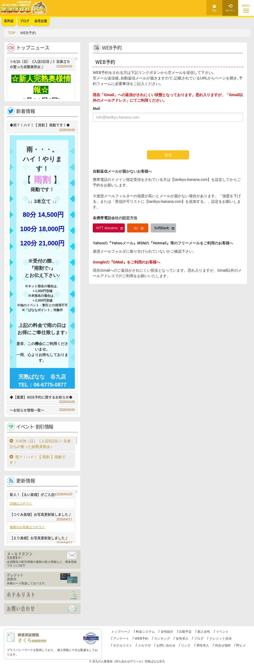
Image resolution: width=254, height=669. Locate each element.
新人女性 (203, 632)
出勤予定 (185, 632)
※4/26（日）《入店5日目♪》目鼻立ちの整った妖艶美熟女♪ (41, 64)
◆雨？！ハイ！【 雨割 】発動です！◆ (42, 125)
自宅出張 (40, 21)
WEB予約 (141, 638)
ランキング (162, 638)
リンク (186, 645)
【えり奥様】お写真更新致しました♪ (41, 538)
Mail (96, 108)
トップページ (120, 632)
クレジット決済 (220, 638)
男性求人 (202, 645)
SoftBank (164, 228)
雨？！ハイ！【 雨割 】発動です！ (38, 460)
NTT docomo (109, 228)
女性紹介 (167, 632)
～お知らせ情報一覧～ (42, 409)
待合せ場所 (223, 645)
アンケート (121, 638)
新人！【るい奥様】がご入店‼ (41, 494)
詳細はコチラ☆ (21, 503)
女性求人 (182, 638)
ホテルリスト (122, 645)
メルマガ (144, 645)
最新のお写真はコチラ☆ (27, 527)
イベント (222, 632)
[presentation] (133, 136)
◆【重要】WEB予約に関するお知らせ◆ (42, 397)
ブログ (199, 638)
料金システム (145, 632)
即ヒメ (241, 645)
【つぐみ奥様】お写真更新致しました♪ (41, 515)
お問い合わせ (166, 645)
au (138, 228)
